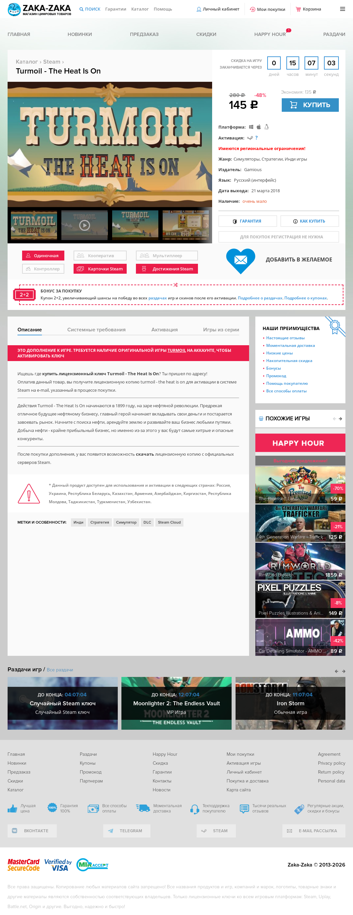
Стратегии (272, 159)
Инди (78, 522)
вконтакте (36, 831)
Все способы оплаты (286, 391)
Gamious (253, 169)
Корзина (312, 9)
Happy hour (270, 34)
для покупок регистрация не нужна (281, 237)
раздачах (157, 298)
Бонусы (273, 368)
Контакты (162, 781)
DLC (147, 522)
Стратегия (99, 522)
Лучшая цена (28, 808)
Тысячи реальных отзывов (269, 808)
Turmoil (177, 350)
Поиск (92, 9)
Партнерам (91, 781)
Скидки (206, 34)
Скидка (160, 763)
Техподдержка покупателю (216, 808)
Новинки (80, 34)
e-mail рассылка (318, 831)
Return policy (331, 772)
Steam (51, 61)
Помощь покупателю (287, 383)
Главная (19, 34)
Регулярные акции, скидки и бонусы (325, 808)
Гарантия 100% (69, 808)
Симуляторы (247, 159)
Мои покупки (271, 9)
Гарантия (250, 221)
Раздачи (334, 34)
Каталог (140, 9)
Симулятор (126, 522)
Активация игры (244, 763)
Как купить (312, 221)
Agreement (329, 754)
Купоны (88, 763)
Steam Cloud (169, 522)
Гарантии (115, 9)
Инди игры (296, 159)
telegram (131, 831)
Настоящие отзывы (285, 338)
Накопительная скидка (289, 360)
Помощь (163, 9)
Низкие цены (279, 353)
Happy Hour (165, 754)
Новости (162, 790)
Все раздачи (60, 670)
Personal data (331, 781)
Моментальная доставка (290, 345)
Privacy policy (331, 763)
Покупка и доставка (248, 781)
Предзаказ (144, 34)
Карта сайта (239, 790)
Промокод (276, 376)
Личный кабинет (221, 9)
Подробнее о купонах (305, 298)
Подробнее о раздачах (260, 298)
